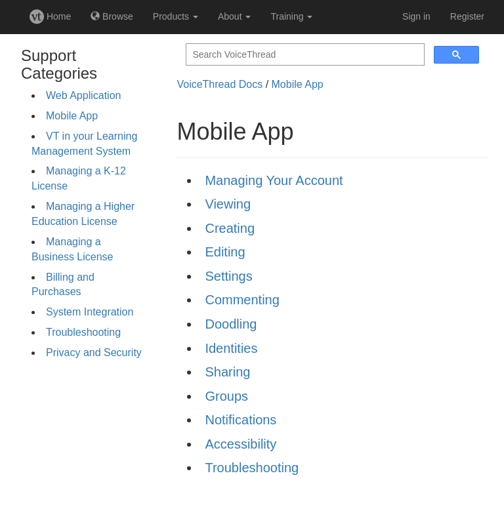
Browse (112, 16)
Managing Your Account (274, 180)
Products (175, 16)
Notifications (240, 420)
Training (291, 16)
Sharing (227, 372)
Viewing (228, 204)
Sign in (416, 16)
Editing (225, 252)
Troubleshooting (83, 332)
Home (50, 16)
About (234, 16)
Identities (231, 348)
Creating (230, 228)
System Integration (89, 311)
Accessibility (240, 444)
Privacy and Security (94, 352)
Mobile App (72, 115)
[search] (303, 54)
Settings (228, 276)
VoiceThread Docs (219, 84)
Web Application (83, 95)
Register (467, 16)
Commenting (242, 300)
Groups (226, 396)
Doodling (231, 324)
